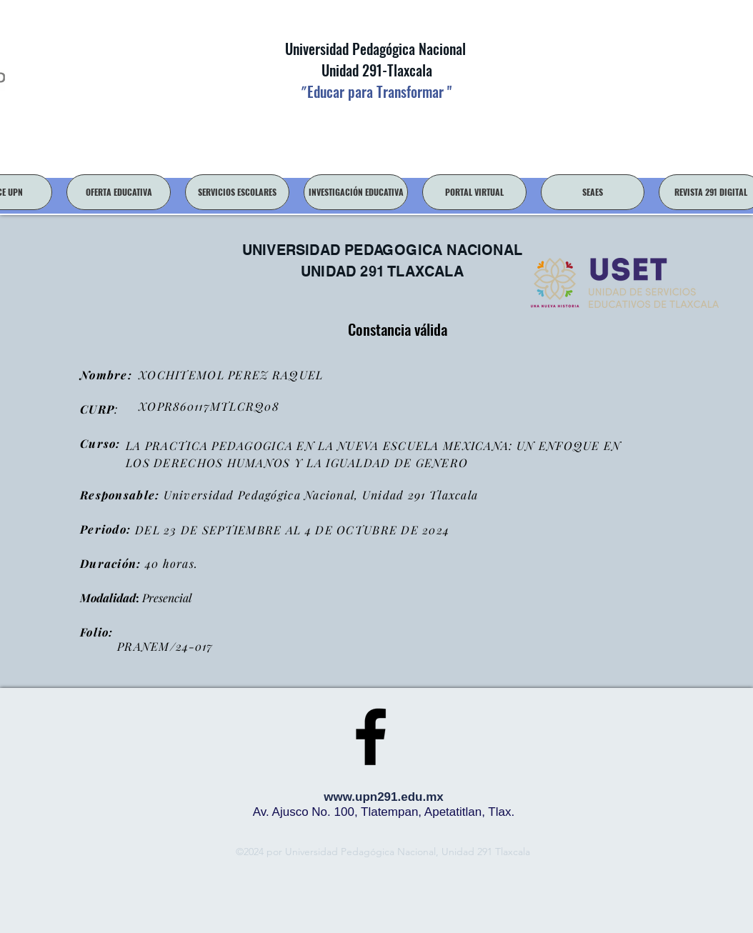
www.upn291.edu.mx (384, 797)
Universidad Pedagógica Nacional (375, 48)
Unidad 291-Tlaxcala (375, 70)
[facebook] (371, 736)
